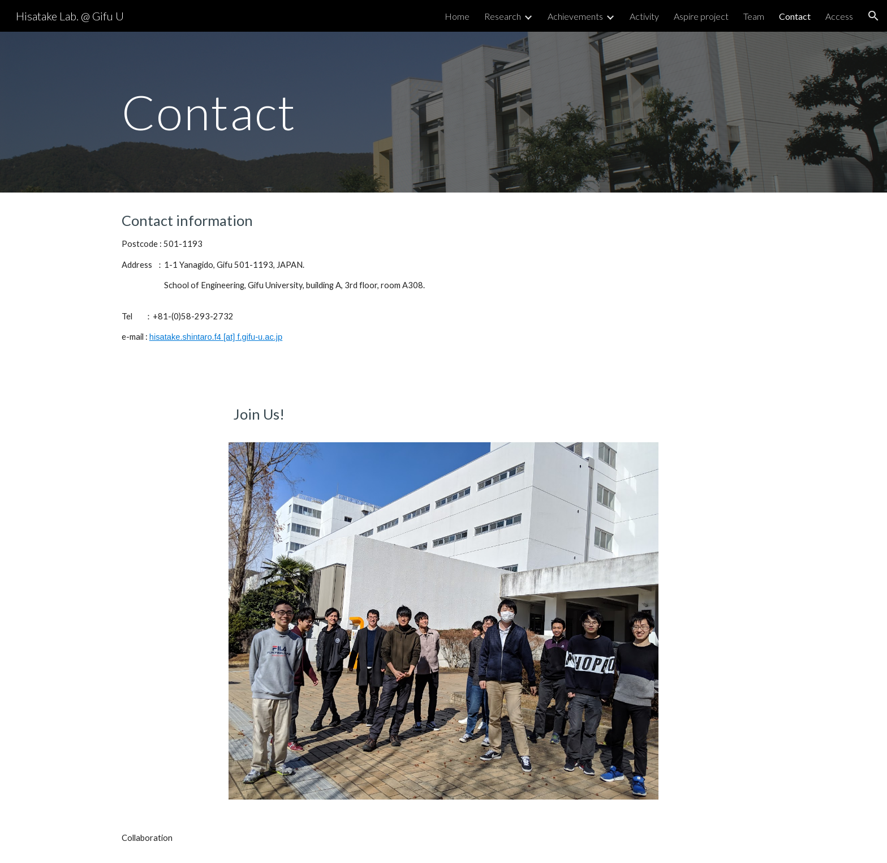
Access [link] (839, 16)
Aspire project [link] (701, 16)
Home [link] (457, 16)
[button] (873, 15)
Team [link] (753, 16)
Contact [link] (795, 16)
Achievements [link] (575, 16)
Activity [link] (644, 16)
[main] (332, 111)
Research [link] (502, 16)
